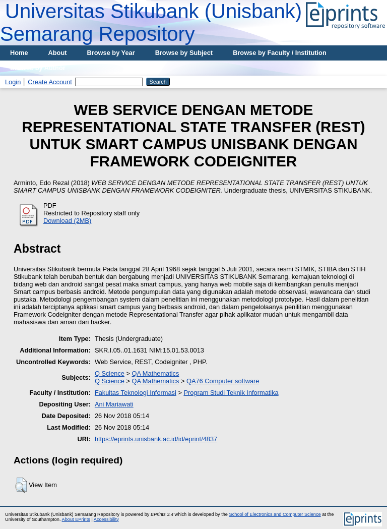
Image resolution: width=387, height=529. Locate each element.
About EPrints (76, 519)
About (57, 52)
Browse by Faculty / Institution (280, 52)
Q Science (109, 373)
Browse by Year (111, 52)
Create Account (50, 82)
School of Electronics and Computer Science (275, 514)
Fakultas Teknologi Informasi (135, 392)
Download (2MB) (67, 220)
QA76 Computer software (222, 381)
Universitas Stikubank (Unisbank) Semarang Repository (151, 22)
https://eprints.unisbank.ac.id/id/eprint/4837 (156, 439)
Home (19, 52)
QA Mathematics (155, 373)
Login (13, 82)
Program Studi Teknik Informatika (230, 392)
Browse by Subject (184, 52)
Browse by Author (38, 68)
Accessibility (106, 519)
